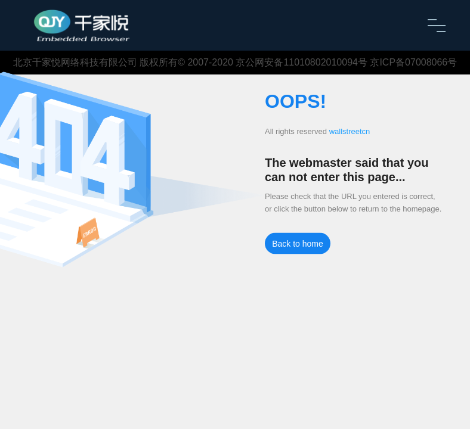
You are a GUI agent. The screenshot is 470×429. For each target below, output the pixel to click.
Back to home (297, 243)
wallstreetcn (349, 131)
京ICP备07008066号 (413, 62)
